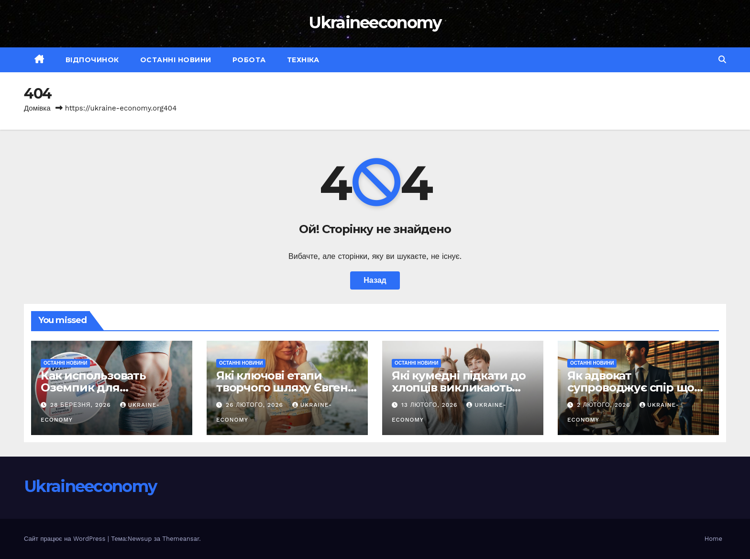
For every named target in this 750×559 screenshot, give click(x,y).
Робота (249, 60)
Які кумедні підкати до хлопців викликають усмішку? (459, 387)
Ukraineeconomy (375, 22)
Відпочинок (92, 60)
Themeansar (180, 538)
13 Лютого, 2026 (430, 405)
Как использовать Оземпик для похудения (93, 387)
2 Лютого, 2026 (605, 405)
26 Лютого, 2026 (256, 405)
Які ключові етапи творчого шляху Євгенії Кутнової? (285, 387)
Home (713, 538)
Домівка (37, 108)
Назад (375, 280)
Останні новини (175, 60)
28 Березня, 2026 (81, 405)
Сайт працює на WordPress (66, 538)
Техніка (303, 60)
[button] (722, 59)
